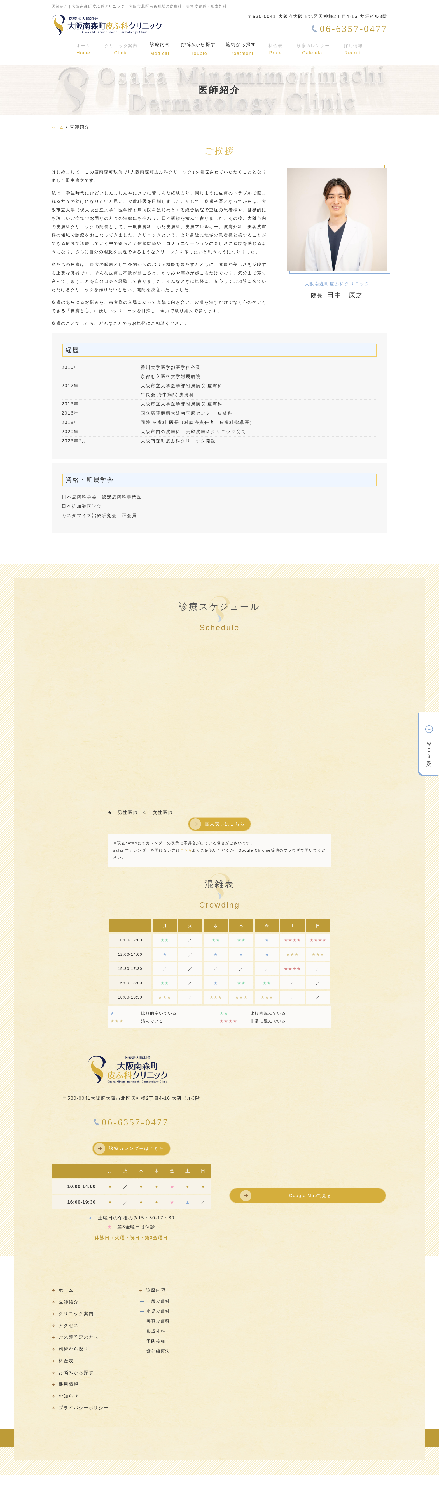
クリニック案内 (119, 48)
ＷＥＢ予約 (429, 742)
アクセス (70, 1329)
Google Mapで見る (310, 1197)
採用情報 (354, 48)
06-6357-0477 (131, 1122)
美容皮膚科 (159, 1326)
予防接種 (156, 1350)
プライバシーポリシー (87, 1420)
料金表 (277, 48)
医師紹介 (70, 1304)
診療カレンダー (314, 48)
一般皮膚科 (159, 1303)
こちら (186, 850)
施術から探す (243, 48)
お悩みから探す (198, 48)
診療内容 (159, 48)
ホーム (82, 48)
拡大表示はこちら (225, 824)
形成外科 (156, 1338)
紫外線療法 (159, 1362)
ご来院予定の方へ (81, 1342)
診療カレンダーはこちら (136, 1148)
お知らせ (70, 1407)
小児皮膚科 (159, 1314)
